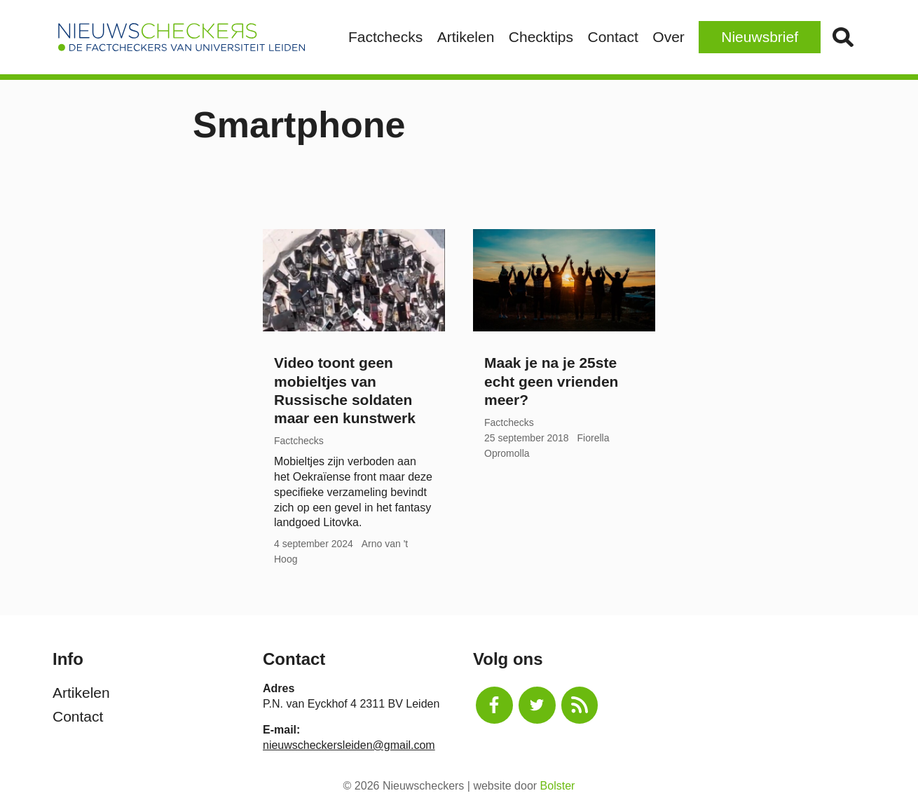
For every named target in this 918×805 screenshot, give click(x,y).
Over (668, 37)
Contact (612, 37)
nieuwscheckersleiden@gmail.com (349, 745)
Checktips (541, 37)
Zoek (843, 37)
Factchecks (385, 37)
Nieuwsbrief (759, 37)
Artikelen (466, 37)
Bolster (557, 786)
